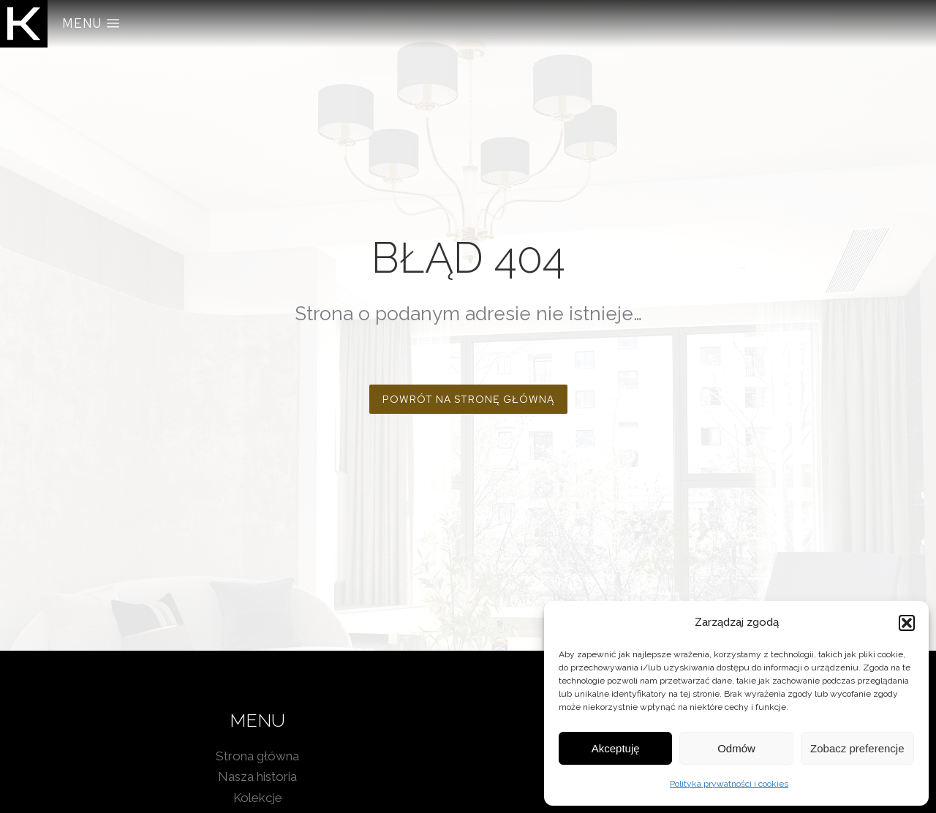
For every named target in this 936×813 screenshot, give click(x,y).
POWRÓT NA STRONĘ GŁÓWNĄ (468, 399)
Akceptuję (616, 748)
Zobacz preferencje (857, 748)
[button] (906, 623)
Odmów (736, 748)
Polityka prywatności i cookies (729, 784)
